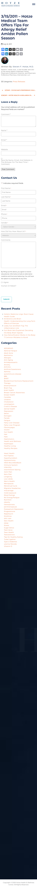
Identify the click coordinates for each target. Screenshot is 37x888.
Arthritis (7, 367)
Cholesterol (8, 402)
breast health (9, 395)
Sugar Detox (9, 528)
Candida (7, 397)
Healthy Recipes (10, 448)
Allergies (7, 358)
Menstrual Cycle (10, 486)
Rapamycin (8, 514)
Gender (4, 223)
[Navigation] (33, 4)
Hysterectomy (10, 460)
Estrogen (8, 416)
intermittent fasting (12, 470)
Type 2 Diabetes (10, 542)
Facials (7, 418)
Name (4, 130)
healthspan (8, 444)
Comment (6, 114)
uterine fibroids (10, 544)
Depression (8, 411)
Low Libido (8, 479)
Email (4, 140)
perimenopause (10, 507)
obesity (7, 502)
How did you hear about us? (13, 231)
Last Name (6, 197)
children (7, 399)
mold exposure (10, 493)
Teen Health (9, 532)
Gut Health (8, 432)
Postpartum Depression (13, 509)
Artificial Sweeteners (12, 369)
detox (6, 413)
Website (4, 150)
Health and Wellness (12, 441)
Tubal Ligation (10, 539)
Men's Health (9, 481)
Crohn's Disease (10, 406)
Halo (6, 437)
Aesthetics (8, 355)
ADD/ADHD (8, 348)
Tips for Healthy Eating (13, 537)
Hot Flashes (9, 456)
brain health (9, 390)
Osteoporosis (9, 504)
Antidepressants (10, 362)
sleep (6, 523)
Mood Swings (9, 495)
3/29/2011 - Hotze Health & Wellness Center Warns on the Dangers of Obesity (18, 95)
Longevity (8, 477)
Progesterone (9, 511)
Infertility (8, 467)
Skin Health (9, 521)
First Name (6, 188)
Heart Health (9, 453)
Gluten (7, 430)
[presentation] (15, 291)
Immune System (11, 465)
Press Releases (19, 82)
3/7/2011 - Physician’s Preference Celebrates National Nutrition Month (19, 90)
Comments (5, 240)
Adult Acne (8, 353)
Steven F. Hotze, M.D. (23, 67)
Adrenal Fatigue (10, 351)
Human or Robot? (8, 286)
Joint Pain (8, 472)
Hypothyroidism (10, 458)
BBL (5, 376)
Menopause (9, 483)
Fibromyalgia (9, 427)
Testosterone (9, 535)
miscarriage (9, 490)
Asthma (7, 372)
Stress (6, 525)
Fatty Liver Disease (11, 423)
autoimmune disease (12, 374)
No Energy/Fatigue (11, 497)
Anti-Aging (8, 360)
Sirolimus (8, 516)
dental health (9, 409)
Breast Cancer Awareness (14, 392)
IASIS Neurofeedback (12, 463)
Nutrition (8, 500)
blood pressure (10, 385)
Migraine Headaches (12, 488)
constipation (9, 404)
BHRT (6, 378)
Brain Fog (8, 388)
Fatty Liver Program (12, 425)
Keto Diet (8, 474)
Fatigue (7, 420)
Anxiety (7, 365)
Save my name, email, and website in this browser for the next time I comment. (17, 162)
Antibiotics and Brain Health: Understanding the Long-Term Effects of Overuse (19, 321)
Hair (5, 434)
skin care (7, 518)
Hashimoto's (9, 439)
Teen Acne (8, 530)
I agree (6, 282)
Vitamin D (8, 546)
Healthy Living (10, 446)
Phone (4, 214)
